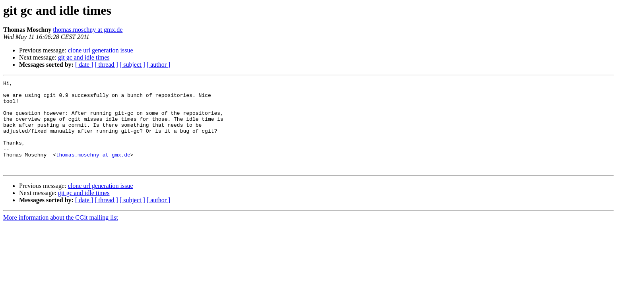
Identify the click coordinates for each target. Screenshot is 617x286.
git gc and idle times (84, 57)
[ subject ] (132, 64)
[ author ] (159, 64)
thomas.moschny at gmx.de (87, 29)
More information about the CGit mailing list (60, 235)
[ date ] (84, 64)
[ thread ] (106, 64)
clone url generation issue (100, 50)
